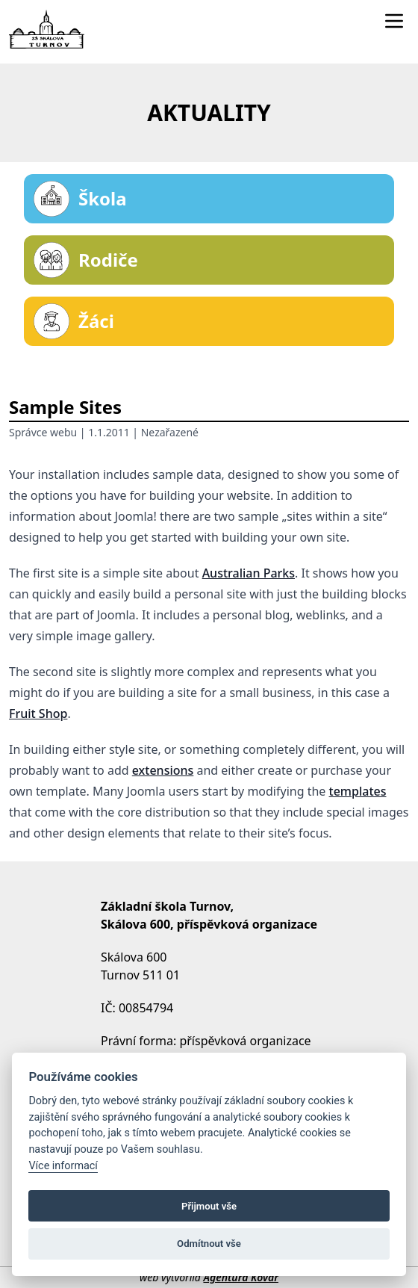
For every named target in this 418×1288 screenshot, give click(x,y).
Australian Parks (248, 573)
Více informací (63, 1165)
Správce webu (43, 432)
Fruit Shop (38, 713)
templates (358, 791)
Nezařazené (170, 432)
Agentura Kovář (240, 1277)
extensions (163, 770)
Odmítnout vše (209, 1243)
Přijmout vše (209, 1206)
